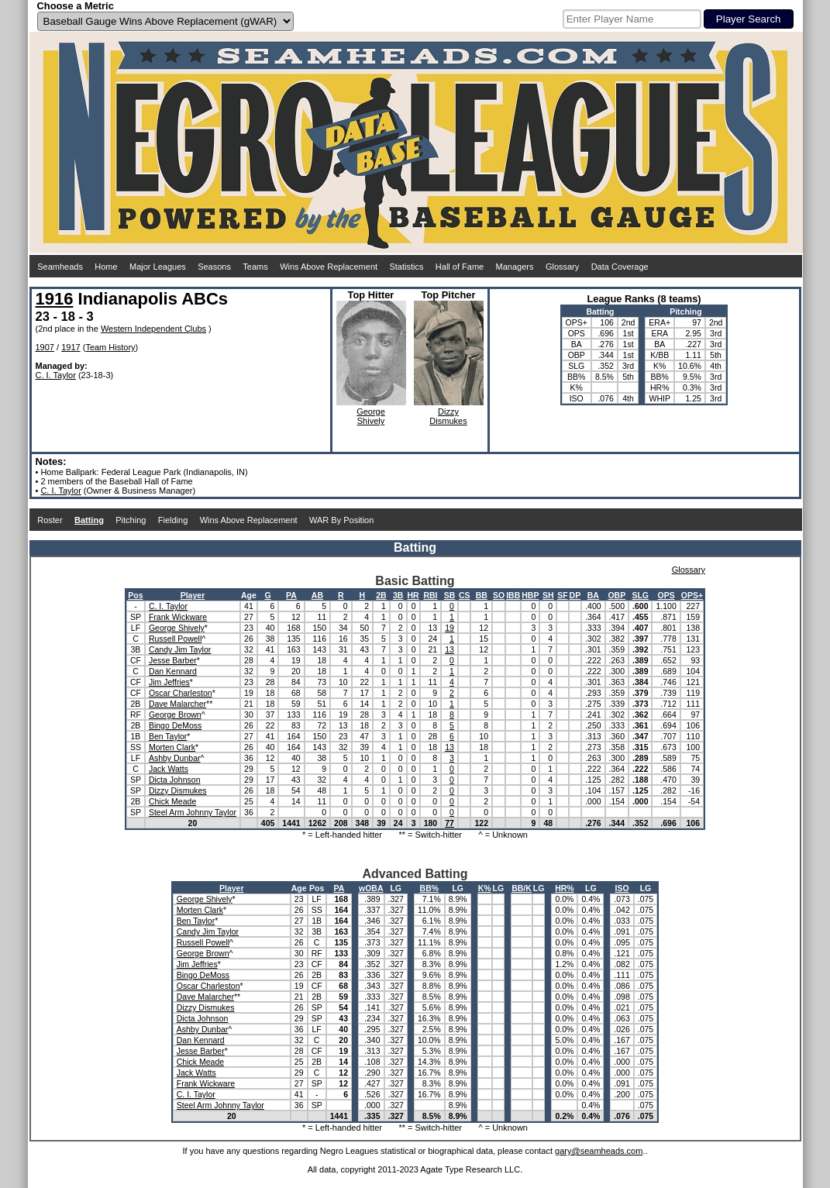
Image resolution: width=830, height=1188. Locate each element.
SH (548, 595)
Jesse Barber (173, 660)
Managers (515, 266)
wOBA (371, 888)
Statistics (406, 266)
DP (575, 595)
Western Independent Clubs (153, 328)
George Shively (177, 627)
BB (481, 595)
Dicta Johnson (175, 779)
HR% (564, 888)
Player (193, 595)
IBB (513, 595)
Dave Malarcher (177, 703)
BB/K (521, 888)
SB (450, 595)
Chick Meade (172, 801)
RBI (430, 595)
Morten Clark (172, 747)
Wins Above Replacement (328, 266)
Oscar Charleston (180, 692)
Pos (135, 595)
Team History (110, 347)
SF (562, 595)
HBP (530, 595)
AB (317, 595)
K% (484, 888)
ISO (622, 888)
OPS (666, 595)
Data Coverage (620, 266)
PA (291, 595)
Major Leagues (157, 266)
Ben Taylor (168, 736)
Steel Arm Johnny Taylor (192, 812)
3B (398, 595)
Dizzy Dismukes (178, 790)
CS (464, 595)
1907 (45, 347)
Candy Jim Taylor (180, 649)
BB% (429, 888)
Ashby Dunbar (175, 758)
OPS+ (692, 595)
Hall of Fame (460, 266)
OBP (616, 595)
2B (381, 595)
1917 (70, 347)
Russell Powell (175, 638)
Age (249, 595)
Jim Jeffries (169, 682)
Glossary (562, 266)
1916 (55, 298)
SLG (640, 595)
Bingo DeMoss (175, 725)
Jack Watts (168, 768)
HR (413, 595)
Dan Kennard (173, 671)
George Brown (175, 714)
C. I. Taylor (56, 375)
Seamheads (60, 266)
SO (499, 595)
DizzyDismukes (448, 416)
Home (106, 266)
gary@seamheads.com (598, 1150)
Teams (255, 266)
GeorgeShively (370, 416)
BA (593, 595)
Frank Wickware (178, 617)
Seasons (214, 266)
